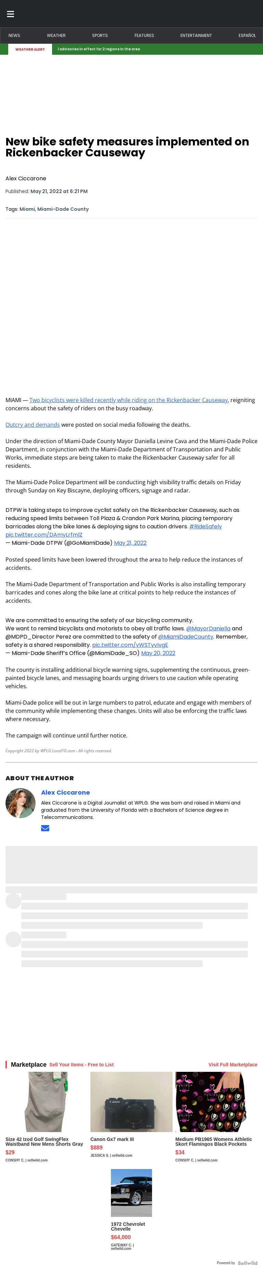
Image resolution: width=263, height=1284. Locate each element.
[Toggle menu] (10, 14)
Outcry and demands (32, 424)
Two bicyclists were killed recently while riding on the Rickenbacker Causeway (128, 400)
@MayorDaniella (208, 628)
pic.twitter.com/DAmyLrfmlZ (44, 535)
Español (247, 35)
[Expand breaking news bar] (253, 49)
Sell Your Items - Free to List (81, 1064)
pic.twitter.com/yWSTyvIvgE (130, 645)
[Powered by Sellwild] (248, 1263)
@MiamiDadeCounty (185, 637)
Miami (27, 209)
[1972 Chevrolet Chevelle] (131, 1213)
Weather (56, 35)
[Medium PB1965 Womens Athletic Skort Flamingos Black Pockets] (216, 1120)
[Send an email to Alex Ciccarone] (45, 828)
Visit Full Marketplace (233, 1064)
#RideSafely (205, 526)
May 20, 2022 (158, 653)
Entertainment (196, 35)
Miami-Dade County (63, 209)
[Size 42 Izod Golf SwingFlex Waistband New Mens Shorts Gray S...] (46, 1120)
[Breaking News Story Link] (152, 49)
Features (144, 35)
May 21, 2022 (130, 543)
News (14, 35)
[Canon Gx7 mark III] (131, 1120)
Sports (100, 35)
